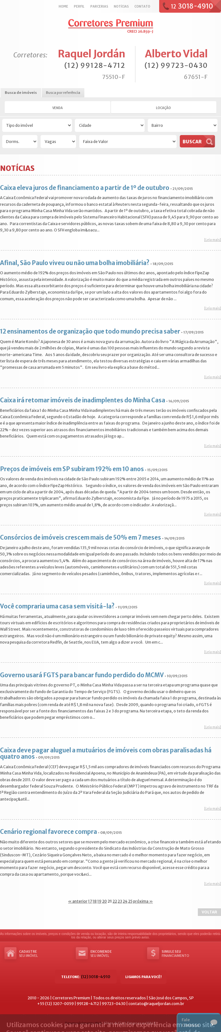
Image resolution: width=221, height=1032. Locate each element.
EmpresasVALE (141, 1023)
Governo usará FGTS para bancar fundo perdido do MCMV (82, 675)
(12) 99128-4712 (94, 65)
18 (95, 901)
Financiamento (187, 954)
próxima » (143, 901)
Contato (142, 6)
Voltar (209, 912)
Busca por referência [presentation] (63, 92)
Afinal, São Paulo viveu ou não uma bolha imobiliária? (74, 263)
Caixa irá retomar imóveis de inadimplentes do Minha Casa (82, 400)
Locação (163, 108)
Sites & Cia (114, 1023)
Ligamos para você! (143, 977)
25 (130, 901)
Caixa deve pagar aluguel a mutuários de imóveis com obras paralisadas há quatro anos (105, 753)
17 (90, 901)
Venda (57, 108)
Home (63, 6)
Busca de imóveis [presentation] (21, 92)
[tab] (21, 93)
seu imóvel (45, 954)
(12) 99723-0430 (176, 65)
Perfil (79, 6)
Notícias (121, 6)
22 (115, 901)
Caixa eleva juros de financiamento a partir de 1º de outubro (84, 187)
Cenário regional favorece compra (48, 831)
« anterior (78, 901)
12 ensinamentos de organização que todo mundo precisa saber (90, 331)
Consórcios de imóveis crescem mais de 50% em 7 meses (80, 537)
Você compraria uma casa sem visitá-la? (57, 606)
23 (120, 901)
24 (125, 901)
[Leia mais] (212, 240)
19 (99, 901)
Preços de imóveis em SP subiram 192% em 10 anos (72, 469)
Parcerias (99, 6)
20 (104, 901)
